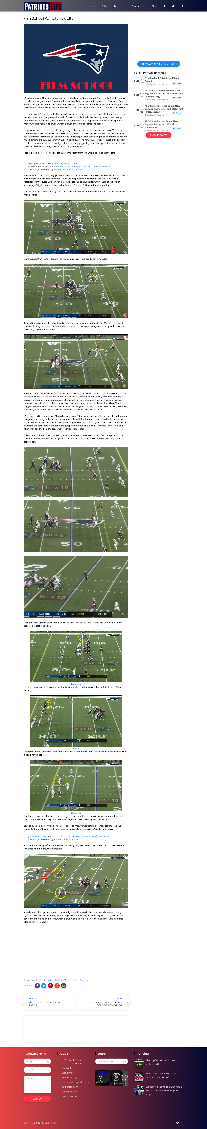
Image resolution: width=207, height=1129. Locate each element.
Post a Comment (81, 980)
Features (120, 6)
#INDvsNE (65, 836)
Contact (66, 1068)
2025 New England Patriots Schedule (72, 1061)
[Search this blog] (111, 1061)
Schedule (91, 6)
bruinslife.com (69, 1096)
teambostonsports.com (75, 1082)
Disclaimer (68, 1073)
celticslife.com (70, 1087)
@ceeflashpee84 (60, 163)
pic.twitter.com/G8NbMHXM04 (95, 166)
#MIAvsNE (65, 166)
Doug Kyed (76, 684)
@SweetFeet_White (37, 836)
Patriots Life (50, 1123)
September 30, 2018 (72, 169)
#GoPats (75, 166)
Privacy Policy (69, 1077)
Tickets (105, 6)
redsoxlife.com (70, 1091)
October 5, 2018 (70, 839)
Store (154, 6)
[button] (37, 985)
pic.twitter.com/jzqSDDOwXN (95, 836)
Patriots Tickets (158, 135)
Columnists (139, 6)
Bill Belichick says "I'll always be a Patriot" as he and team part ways (164, 1090)
